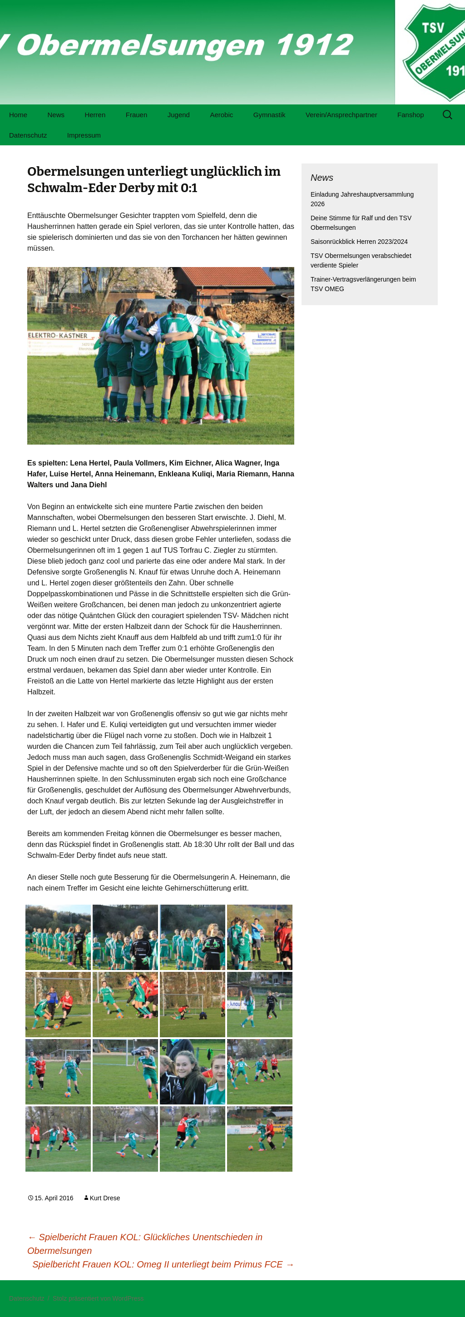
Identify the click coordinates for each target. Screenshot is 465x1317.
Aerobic (221, 115)
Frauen (137, 115)
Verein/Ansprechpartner (341, 115)
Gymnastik (269, 115)
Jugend (179, 115)
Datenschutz (28, 135)
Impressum (84, 135)
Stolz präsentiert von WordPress (98, 1298)
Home (18, 115)
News (55, 115)
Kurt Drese (105, 1198)
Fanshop (410, 115)
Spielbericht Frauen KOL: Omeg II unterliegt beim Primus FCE (163, 1264)
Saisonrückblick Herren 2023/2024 (359, 241)
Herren (94, 115)
